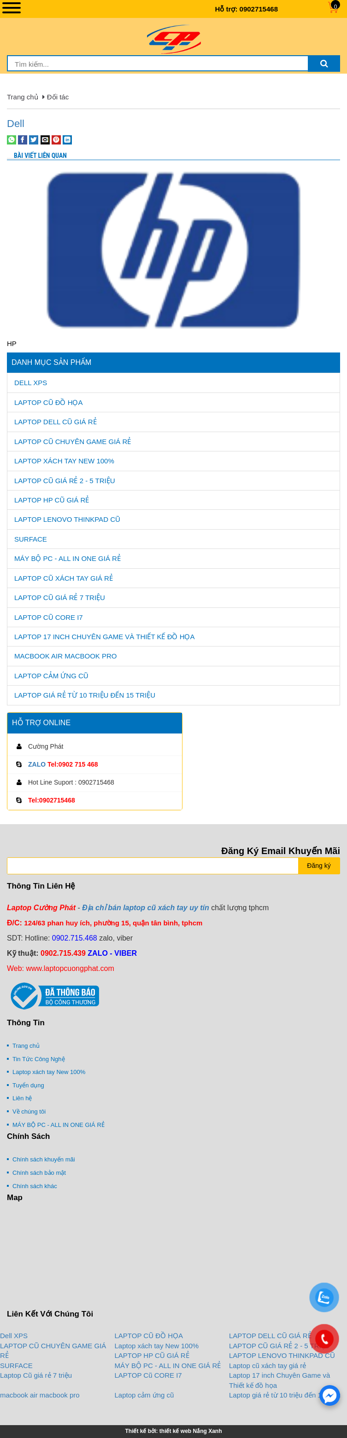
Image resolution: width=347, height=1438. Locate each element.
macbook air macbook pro (65, 656)
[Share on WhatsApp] (11, 139)
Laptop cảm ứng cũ (51, 676)
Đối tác (58, 97)
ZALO (37, 764)
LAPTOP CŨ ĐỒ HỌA (48, 402)
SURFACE (30, 539)
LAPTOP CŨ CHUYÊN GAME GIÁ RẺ (72, 441)
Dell (15, 123)
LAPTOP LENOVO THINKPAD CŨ (67, 519)
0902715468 (259, 9)
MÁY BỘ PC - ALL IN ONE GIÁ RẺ (67, 558)
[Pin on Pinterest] (56, 139)
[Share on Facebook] (22, 139)
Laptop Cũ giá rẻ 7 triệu (59, 597)
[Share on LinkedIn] (67, 139)
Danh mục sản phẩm (51, 362)
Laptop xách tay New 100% (64, 461)
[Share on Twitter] (33, 139)
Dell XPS (30, 383)
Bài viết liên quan (40, 155)
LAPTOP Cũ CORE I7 (48, 617)
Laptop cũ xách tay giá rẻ (63, 578)
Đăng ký (318, 865)
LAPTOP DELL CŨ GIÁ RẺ (55, 422)
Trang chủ (22, 97)
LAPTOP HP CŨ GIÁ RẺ (51, 500)
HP (12, 343)
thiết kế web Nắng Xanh (190, 1431)
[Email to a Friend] (45, 139)
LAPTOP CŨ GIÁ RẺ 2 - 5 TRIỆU (64, 481)
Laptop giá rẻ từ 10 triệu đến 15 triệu (84, 695)
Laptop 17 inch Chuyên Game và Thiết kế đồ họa (104, 637)
